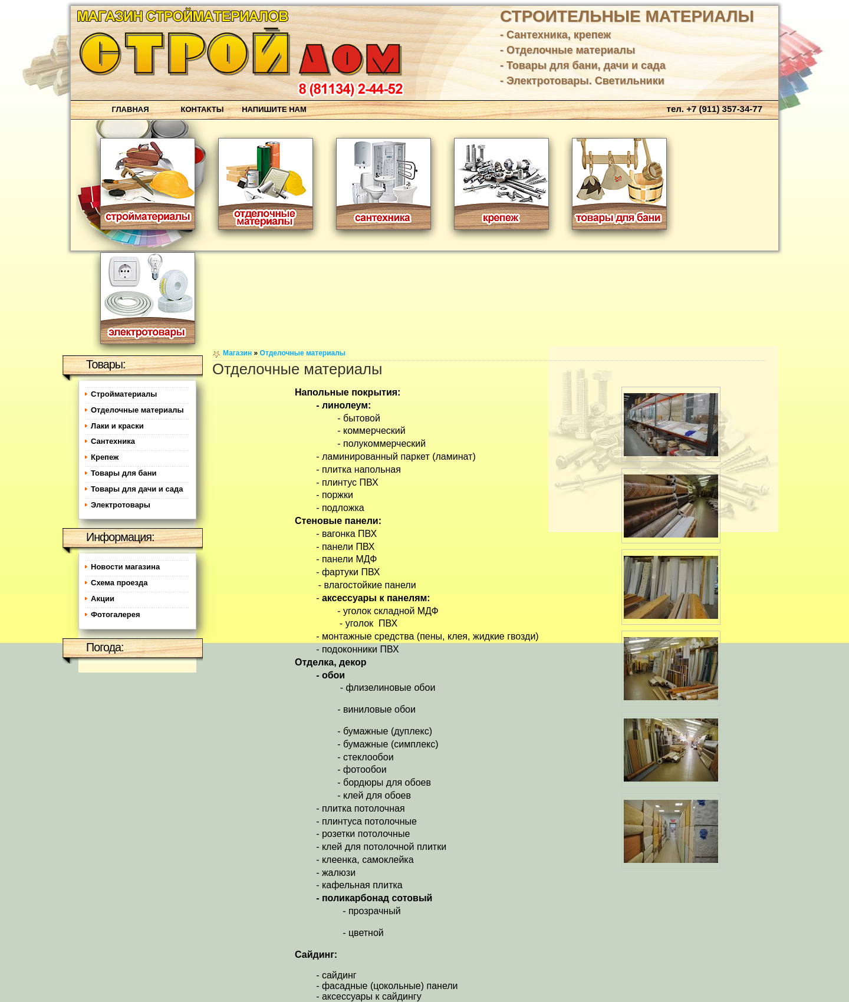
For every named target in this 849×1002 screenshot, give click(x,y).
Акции (102, 598)
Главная (130, 109)
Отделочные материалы (303, 353)
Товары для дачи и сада (137, 488)
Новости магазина (125, 566)
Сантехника (113, 441)
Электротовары (120, 504)
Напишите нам (274, 109)
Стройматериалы (124, 394)
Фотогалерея (115, 614)
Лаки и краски (117, 425)
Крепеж (105, 457)
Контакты (202, 109)
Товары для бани (124, 473)
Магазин (237, 353)
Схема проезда (119, 582)
